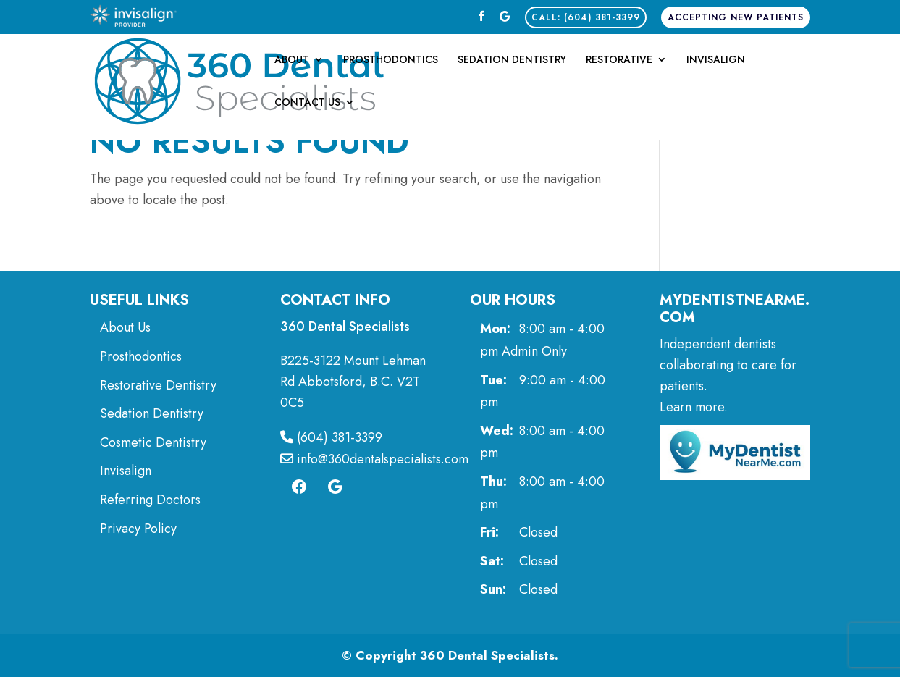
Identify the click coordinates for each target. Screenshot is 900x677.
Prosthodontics (390, 60)
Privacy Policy (138, 528)
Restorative (619, 60)
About (291, 60)
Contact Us (307, 103)
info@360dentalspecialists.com (374, 459)
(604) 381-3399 (331, 437)
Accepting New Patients (736, 17)
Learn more (692, 407)
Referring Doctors (150, 499)
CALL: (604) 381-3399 (585, 17)
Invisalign (715, 60)
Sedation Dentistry (512, 60)
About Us (125, 327)
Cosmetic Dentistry (155, 442)
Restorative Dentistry (158, 385)
